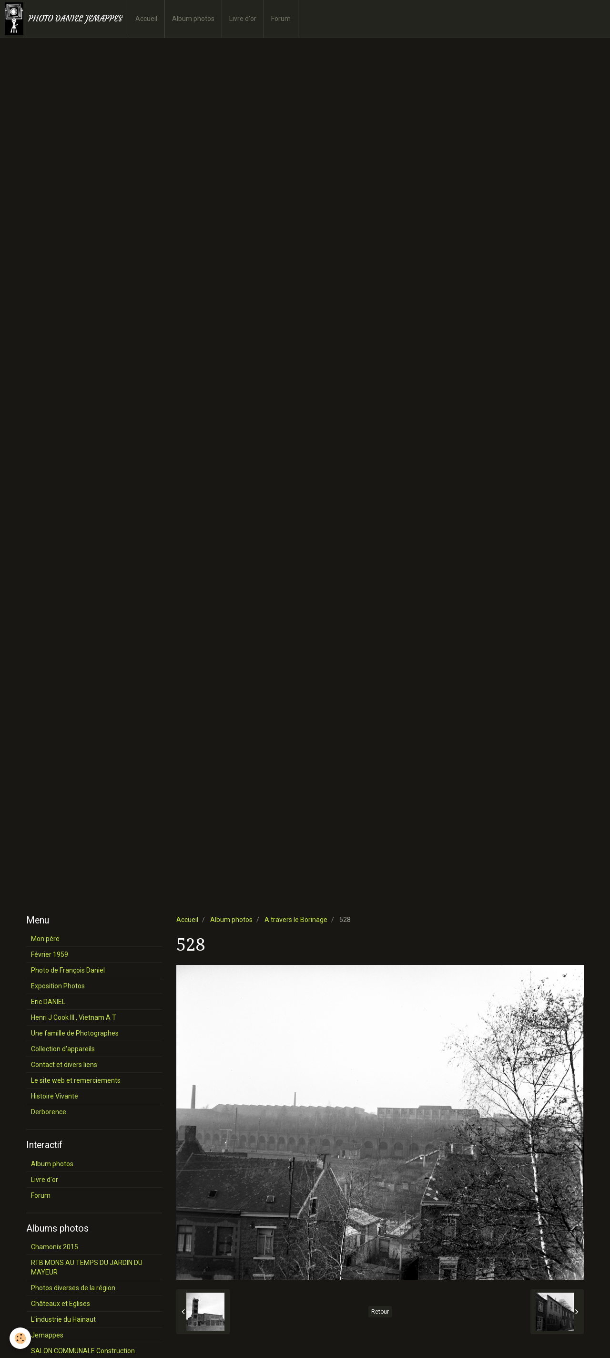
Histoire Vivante (54, 1096)
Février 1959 (49, 954)
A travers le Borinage (295, 919)
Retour (380, 1311)
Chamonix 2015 (54, 1247)
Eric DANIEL (48, 1002)
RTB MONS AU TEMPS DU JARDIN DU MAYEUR (86, 1267)
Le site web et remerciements (76, 1080)
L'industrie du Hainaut (63, 1319)
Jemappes (47, 1335)
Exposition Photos (58, 986)
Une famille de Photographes (75, 1033)
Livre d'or (242, 18)
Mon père (45, 939)
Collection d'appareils (63, 1049)
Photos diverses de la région (73, 1288)
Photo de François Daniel (68, 970)
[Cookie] (20, 1338)
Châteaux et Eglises (60, 1303)
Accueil (146, 18)
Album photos (193, 18)
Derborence (48, 1112)
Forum (281, 18)
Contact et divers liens (64, 1064)
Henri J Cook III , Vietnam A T (73, 1017)
